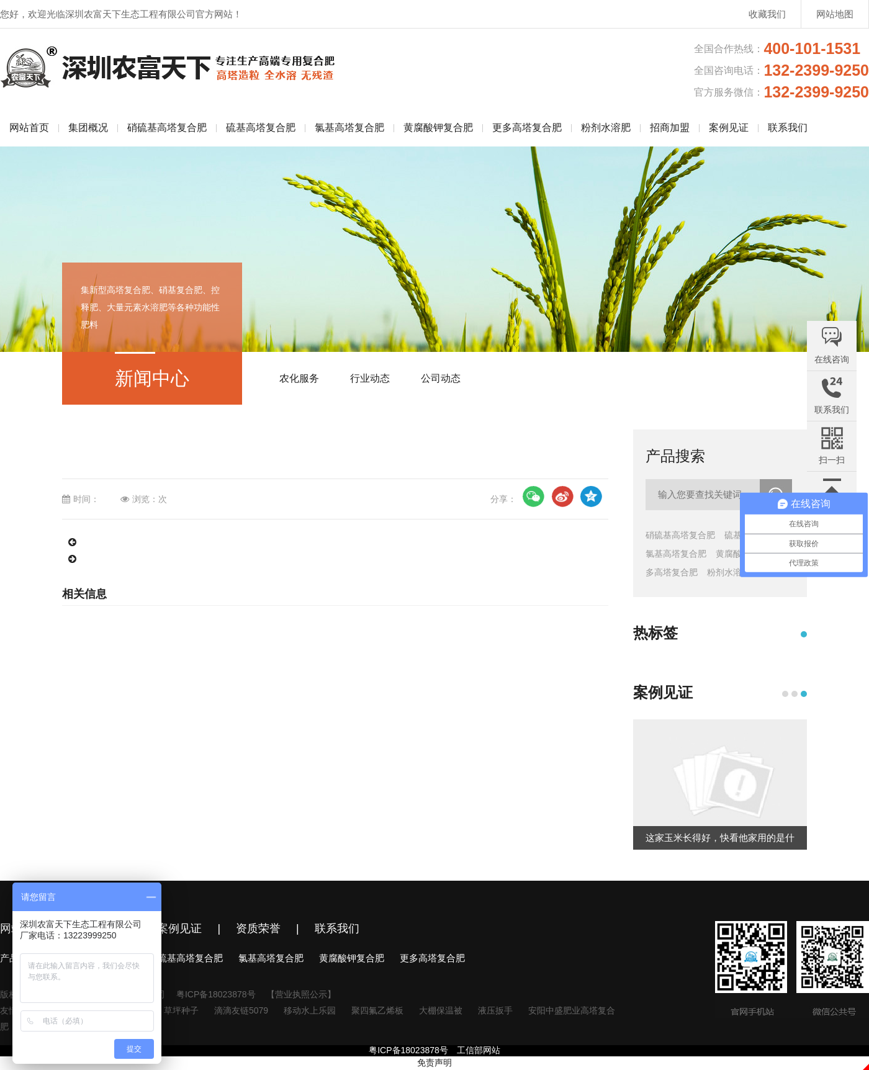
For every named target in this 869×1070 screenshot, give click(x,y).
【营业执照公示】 (301, 994)
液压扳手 (495, 1010)
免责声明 (434, 1063)
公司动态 (441, 378)
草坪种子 (181, 1010)
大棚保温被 (440, 1010)
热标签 (655, 632)
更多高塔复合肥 (527, 127)
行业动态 (370, 378)
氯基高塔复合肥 (349, 127)
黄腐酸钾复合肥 (438, 127)
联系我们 (788, 127)
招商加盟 (670, 127)
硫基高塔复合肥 (260, 127)
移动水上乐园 (310, 1010)
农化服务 (299, 378)
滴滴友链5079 (241, 1010)
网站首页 (29, 127)
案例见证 (729, 127)
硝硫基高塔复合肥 (167, 127)
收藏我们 (767, 14)
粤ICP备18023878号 (216, 994)
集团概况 (88, 127)
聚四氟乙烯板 (377, 1010)
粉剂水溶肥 (606, 127)
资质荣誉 (258, 928)
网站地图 (834, 14)
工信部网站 (478, 1050)
